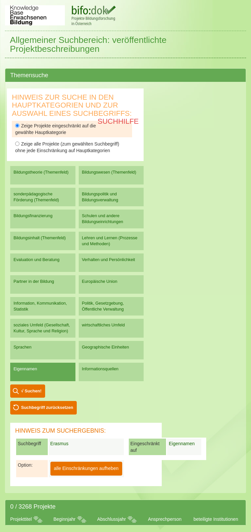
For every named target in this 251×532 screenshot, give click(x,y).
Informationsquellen (100, 368)
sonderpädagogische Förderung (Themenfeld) (36, 196)
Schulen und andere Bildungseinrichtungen (102, 218)
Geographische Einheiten (105, 347)
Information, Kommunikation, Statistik (40, 306)
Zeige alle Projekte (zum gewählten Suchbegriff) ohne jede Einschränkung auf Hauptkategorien (67, 147)
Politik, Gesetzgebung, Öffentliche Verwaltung (103, 306)
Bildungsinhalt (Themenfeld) (40, 237)
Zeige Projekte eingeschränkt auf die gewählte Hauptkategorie (55, 129)
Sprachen (23, 347)
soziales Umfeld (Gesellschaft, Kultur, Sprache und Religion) (42, 327)
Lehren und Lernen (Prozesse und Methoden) (110, 240)
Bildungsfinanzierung (33, 215)
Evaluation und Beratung (36, 259)
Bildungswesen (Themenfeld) (109, 172)
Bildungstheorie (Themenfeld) (41, 172)
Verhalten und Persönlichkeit (108, 259)
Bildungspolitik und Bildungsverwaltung (100, 196)
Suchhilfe (118, 121)
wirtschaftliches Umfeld (103, 324)
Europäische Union (100, 281)
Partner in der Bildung (34, 281)
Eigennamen (25, 368)
